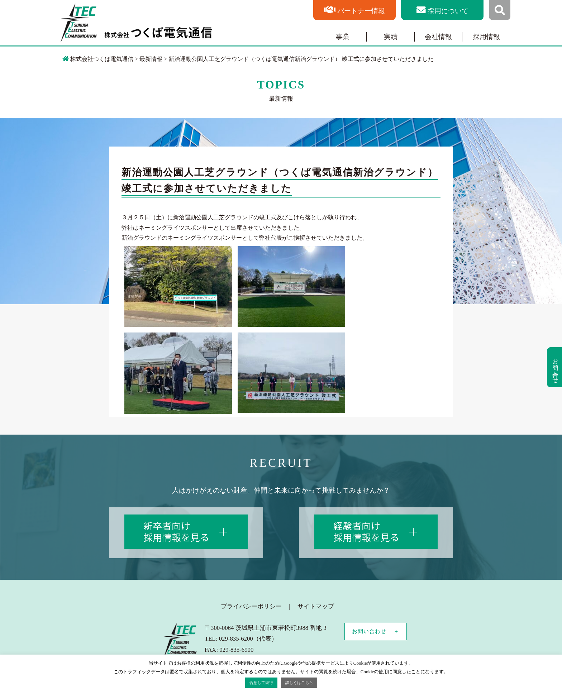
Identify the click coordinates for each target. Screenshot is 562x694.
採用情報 (486, 36)
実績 (390, 36)
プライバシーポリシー (251, 606)
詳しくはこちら (299, 682)
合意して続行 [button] (261, 682)
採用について (448, 11)
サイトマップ (315, 606)
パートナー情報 (361, 11)
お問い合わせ (369, 631)
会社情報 (438, 36)
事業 (342, 36)
